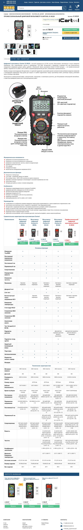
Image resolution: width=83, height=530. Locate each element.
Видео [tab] (18, 58)
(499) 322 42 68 (11, 1)
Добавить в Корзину (70, 29)
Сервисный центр (27, 526)
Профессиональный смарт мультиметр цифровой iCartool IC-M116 (31, 479)
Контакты (76, 2)
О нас (4, 521)
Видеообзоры (64, 2)
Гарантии (36, 2)
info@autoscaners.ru (68, 524)
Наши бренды (55, 2)
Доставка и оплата (45, 2)
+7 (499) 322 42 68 (68, 521)
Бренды (5, 524)
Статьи (71, 2)
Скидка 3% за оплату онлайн (50, 19)
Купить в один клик (70, 32)
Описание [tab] (7, 59)
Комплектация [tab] (25, 58)
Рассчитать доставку (70, 38)
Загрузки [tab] (13, 58)
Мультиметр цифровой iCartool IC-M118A (50, 478)
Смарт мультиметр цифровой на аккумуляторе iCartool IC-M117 (12, 478)
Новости (30, 2)
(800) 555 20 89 (11, 3)
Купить (23, 243)
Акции (26, 2)
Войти (70, 8)
